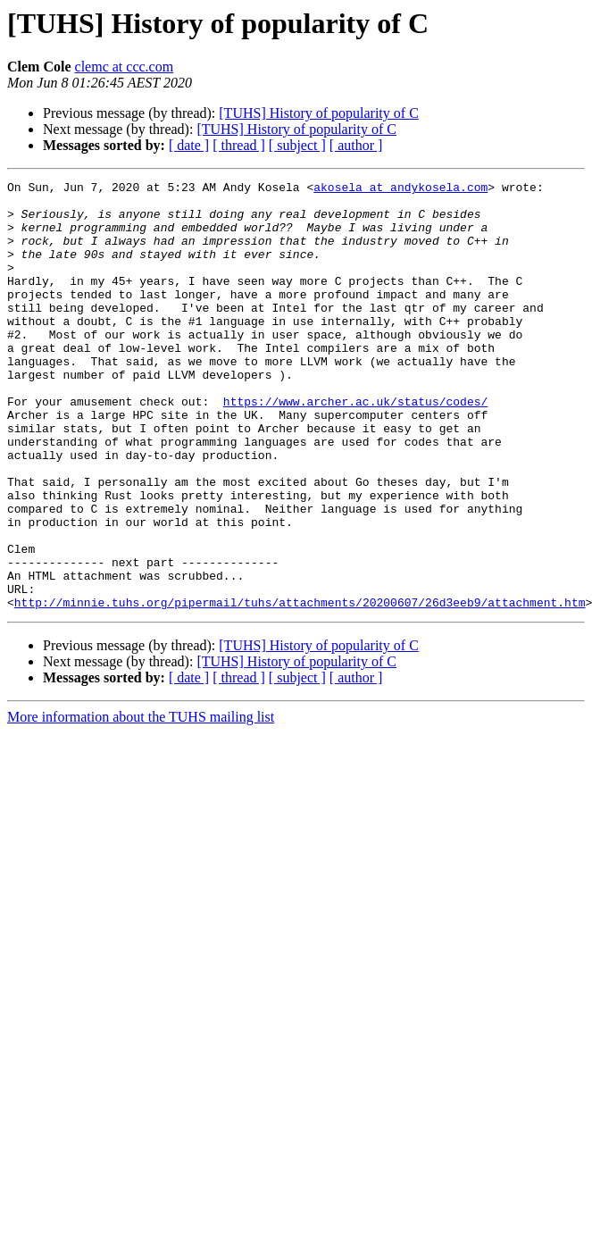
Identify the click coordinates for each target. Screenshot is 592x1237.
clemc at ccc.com (124, 66)
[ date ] (189, 145)
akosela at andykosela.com (400, 189)
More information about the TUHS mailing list (140, 802)
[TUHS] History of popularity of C (319, 113)
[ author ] (356, 145)
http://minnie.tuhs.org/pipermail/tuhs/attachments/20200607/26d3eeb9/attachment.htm (300, 688)
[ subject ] (297, 145)
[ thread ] (239, 145)
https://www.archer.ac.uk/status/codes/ (355, 447)
